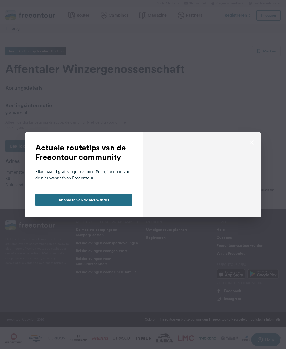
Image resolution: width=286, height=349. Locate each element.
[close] (252, 142)
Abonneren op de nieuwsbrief (84, 200)
